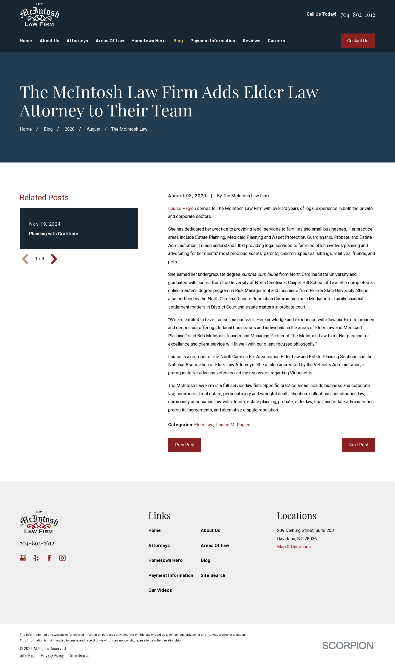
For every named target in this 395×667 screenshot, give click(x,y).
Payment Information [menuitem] (212, 40)
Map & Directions (294, 546)
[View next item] (54, 259)
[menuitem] (27, 655)
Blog (205, 560)
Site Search (213, 575)
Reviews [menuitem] (251, 40)
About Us (210, 530)
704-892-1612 (358, 14)
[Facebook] (49, 558)
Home (154, 530)
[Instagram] (62, 558)
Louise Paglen (182, 208)
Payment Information (170, 575)
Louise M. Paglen (233, 424)
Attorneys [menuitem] (77, 40)
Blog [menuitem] (178, 40)
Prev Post (184, 444)
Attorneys (159, 545)
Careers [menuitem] (276, 40)
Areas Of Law (215, 545)
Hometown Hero (165, 560)
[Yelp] (36, 558)
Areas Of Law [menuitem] (110, 40)
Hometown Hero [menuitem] (148, 40)
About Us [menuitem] (49, 40)
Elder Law (203, 424)
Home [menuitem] (26, 40)
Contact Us (357, 40)
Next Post (358, 444)
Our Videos (160, 590)
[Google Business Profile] (23, 558)
